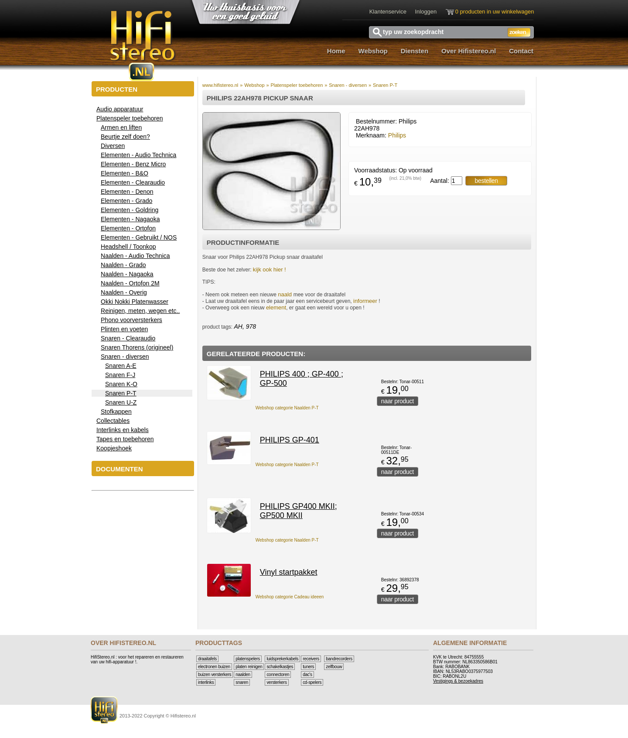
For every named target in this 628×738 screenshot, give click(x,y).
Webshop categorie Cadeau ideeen (290, 596)
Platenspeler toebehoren (296, 85)
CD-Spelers (312, 682)
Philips (397, 135)
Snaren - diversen (348, 85)
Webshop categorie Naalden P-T (287, 407)
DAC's (307, 674)
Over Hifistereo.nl (468, 51)
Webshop (373, 51)
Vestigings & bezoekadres (458, 681)
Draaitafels (207, 658)
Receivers (311, 658)
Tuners (308, 666)
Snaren (242, 682)
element (276, 307)
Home (336, 51)
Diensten (414, 51)
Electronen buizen (214, 666)
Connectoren (277, 674)
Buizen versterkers (214, 674)
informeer (365, 301)
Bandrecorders (339, 658)
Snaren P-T (385, 85)
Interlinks (206, 682)
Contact (521, 51)
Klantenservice (387, 11)
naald (285, 294)
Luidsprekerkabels (282, 658)
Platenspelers (248, 658)
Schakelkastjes (279, 666)
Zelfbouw (334, 666)
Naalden (243, 674)
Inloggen (426, 11)
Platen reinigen (249, 666)
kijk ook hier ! (269, 269)
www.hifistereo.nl (220, 85)
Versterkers (276, 682)
